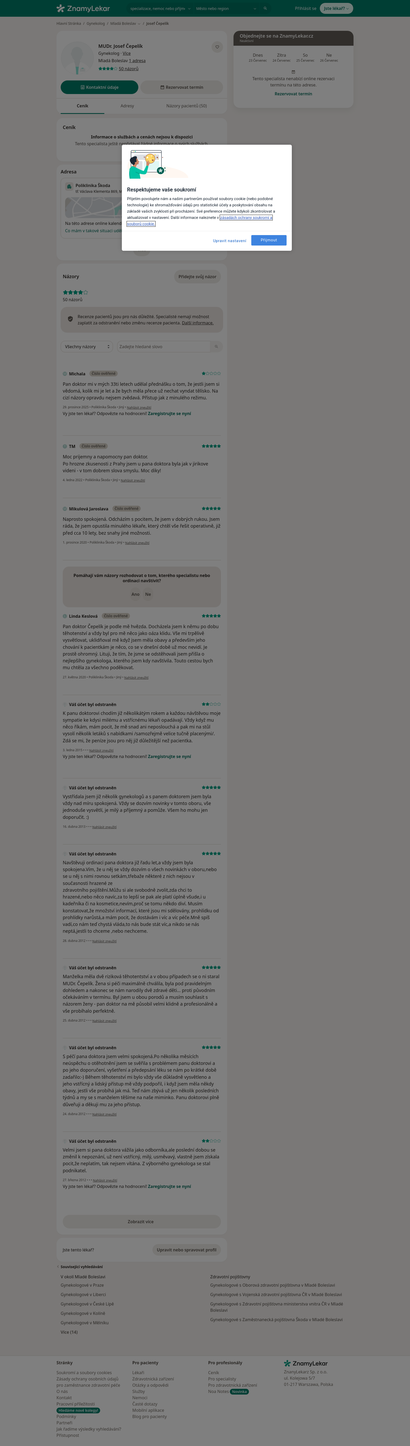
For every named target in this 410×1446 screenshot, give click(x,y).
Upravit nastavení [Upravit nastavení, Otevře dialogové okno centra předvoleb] (230, 240)
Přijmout (269, 240)
